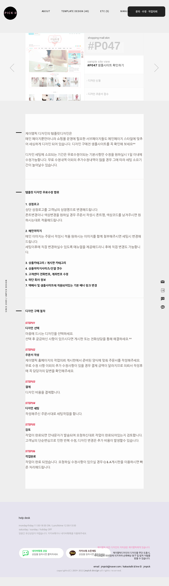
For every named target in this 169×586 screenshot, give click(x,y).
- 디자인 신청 (93, 80)
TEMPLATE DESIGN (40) (75, 11)
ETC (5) (104, 11)
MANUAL (125, 11)
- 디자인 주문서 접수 (97, 94)
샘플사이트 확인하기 (115, 63)
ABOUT (46, 11)
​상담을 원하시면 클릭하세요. (45, 553)
